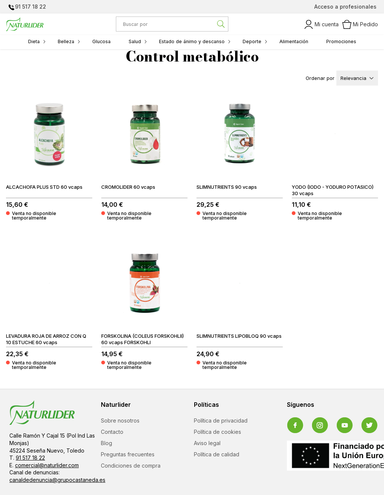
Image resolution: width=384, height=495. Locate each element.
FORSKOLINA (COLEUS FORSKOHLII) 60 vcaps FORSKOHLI (142, 339)
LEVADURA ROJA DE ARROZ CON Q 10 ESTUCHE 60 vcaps (46, 339)
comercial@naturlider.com (47, 465)
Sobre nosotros (120, 420)
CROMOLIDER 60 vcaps (128, 187)
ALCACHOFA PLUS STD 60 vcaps (44, 187)
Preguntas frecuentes (127, 454)
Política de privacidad (221, 420)
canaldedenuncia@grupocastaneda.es (57, 480)
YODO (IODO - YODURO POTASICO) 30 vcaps (333, 190)
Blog (106, 443)
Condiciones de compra (130, 465)
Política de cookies (217, 432)
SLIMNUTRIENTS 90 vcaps (226, 187)
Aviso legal (207, 443)
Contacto (112, 432)
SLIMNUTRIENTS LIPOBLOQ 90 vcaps (239, 336)
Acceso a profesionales (345, 6)
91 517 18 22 (30, 6)
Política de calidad (216, 454)
